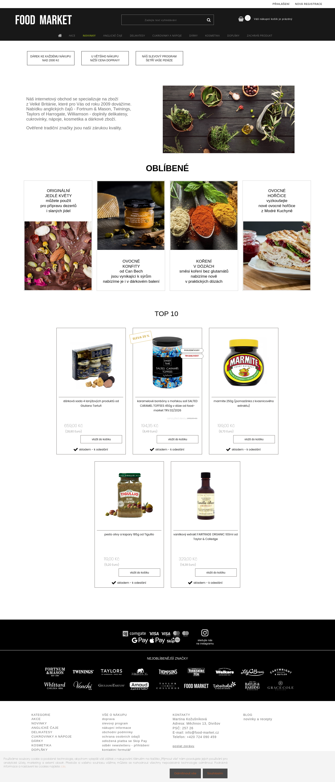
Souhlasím (214, 773)
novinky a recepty (258, 719)
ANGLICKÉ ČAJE (112, 35)
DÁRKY (193, 35)
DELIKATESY (137, 35)
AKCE (72, 35)
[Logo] (43, 19)
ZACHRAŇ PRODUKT (259, 35)
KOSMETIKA (212, 35)
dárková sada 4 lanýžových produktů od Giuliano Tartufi (91, 403)
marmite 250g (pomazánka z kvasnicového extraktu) (244, 403)
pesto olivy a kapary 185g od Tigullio (129, 535)
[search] (209, 20)
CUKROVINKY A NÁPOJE (167, 35)
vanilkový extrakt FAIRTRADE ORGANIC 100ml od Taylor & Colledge (205, 537)
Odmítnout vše (183, 773)
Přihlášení (281, 4)
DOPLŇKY (233, 35)
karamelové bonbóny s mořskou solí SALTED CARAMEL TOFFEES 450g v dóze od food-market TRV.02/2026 (167, 405)
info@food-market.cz (202, 733)
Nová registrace (308, 4)
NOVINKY (89, 35)
